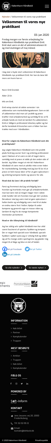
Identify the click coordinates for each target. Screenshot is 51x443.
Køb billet (17, 328)
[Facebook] (13, 249)
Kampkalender (20, 336)
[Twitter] (35, 249)
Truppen (17, 340)
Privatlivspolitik (41, 440)
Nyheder (6, 16)
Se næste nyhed (36, 267)
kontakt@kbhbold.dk (24, 430)
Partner (16, 332)
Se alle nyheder (12, 267)
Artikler (16, 355)
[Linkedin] (12, 254)
